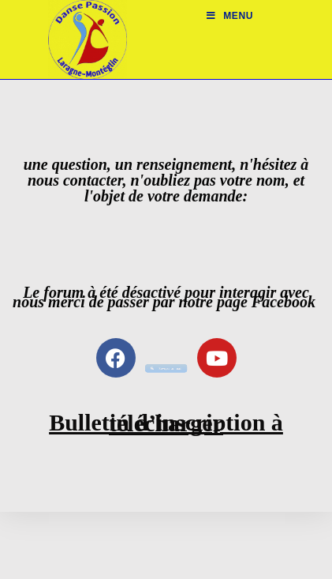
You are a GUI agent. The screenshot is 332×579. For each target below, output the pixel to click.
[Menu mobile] (230, 15)
